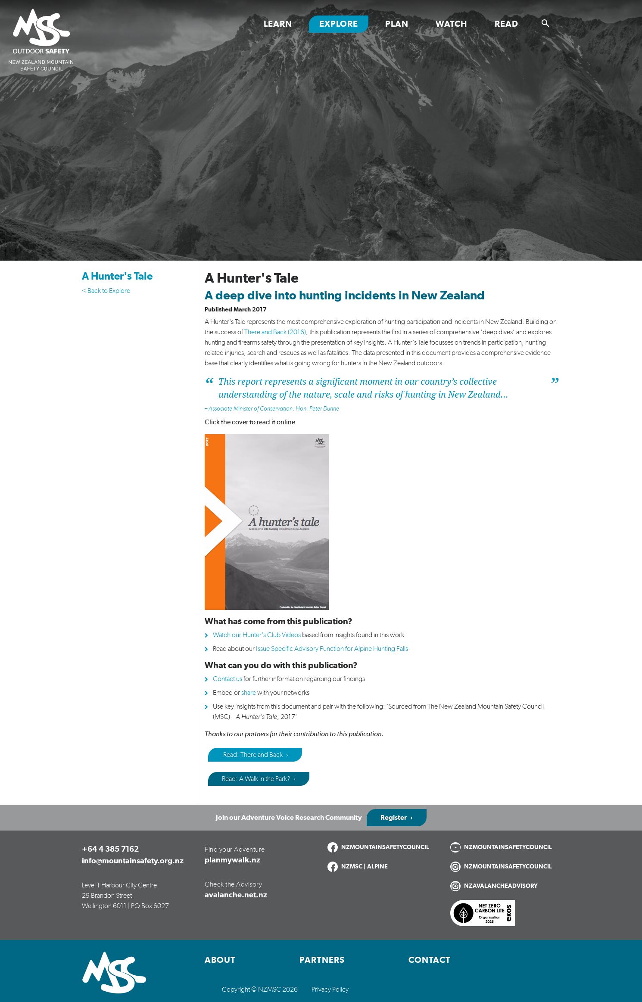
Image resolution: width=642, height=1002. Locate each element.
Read (506, 24)
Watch (451, 24)
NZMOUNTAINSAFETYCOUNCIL (385, 847)
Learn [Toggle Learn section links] (278, 24)
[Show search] (545, 23)
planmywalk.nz (232, 860)
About (220, 960)
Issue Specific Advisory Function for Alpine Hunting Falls (332, 648)
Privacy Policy (330, 989)
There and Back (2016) (275, 332)
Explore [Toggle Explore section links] (338, 24)
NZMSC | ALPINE (364, 867)
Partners (322, 960)
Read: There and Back (252, 754)
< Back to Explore (106, 290)
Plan (396, 24)
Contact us (227, 678)
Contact (429, 960)
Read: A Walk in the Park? (256, 778)
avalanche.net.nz (236, 895)
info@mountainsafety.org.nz (133, 861)
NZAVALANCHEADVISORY (501, 886)
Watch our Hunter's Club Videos (257, 635)
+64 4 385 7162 (110, 849)
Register (393, 817)
